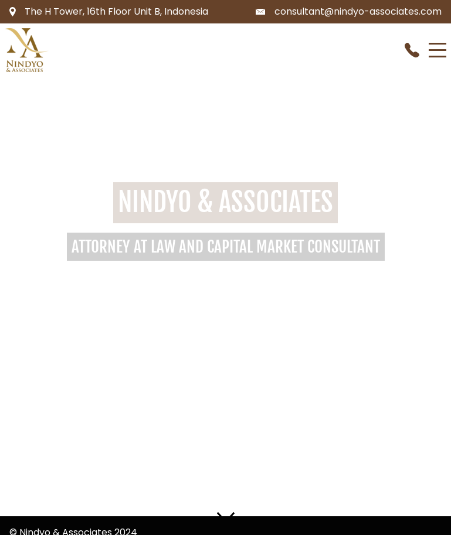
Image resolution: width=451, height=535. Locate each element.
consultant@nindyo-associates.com (358, 11)
